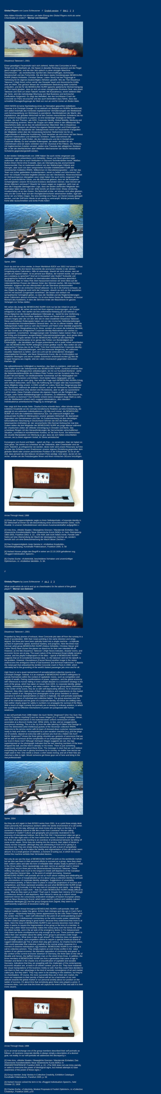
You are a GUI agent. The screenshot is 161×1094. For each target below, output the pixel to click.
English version (51, 10)
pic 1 (47, 581)
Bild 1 (65, 10)
